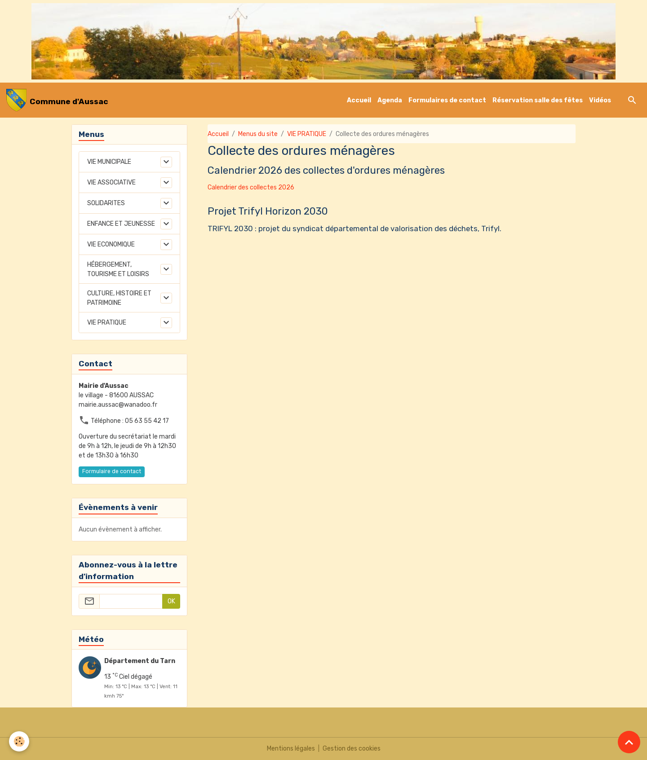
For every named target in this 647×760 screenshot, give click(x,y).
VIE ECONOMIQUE (111, 244)
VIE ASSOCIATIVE (111, 182)
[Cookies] (19, 741)
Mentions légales (291, 748)
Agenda (389, 100)
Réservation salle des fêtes (537, 100)
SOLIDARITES (106, 203)
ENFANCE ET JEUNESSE (121, 224)
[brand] (57, 100)
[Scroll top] (629, 742)
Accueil (359, 100)
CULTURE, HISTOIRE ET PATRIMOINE (119, 298)
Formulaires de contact (447, 100)
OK (171, 601)
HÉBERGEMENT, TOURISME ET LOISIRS (118, 269)
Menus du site (258, 134)
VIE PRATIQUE (306, 134)
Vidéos (600, 100)
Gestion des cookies (352, 748)
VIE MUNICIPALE (109, 162)
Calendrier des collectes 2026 (251, 187)
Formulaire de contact (111, 471)
